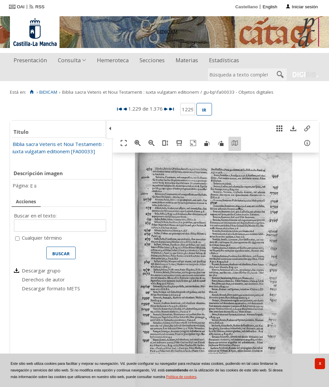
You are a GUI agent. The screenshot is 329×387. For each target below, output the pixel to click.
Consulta (69, 60)
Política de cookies (181, 377)
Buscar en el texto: (35, 215)
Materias (187, 60)
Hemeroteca (113, 60)
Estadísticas (224, 60)
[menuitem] (32, 60)
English (270, 6)
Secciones (152, 60)
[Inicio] (31, 92)
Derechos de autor (43, 279)
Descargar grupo (41, 270)
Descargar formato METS (51, 288)
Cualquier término (42, 237)
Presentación (30, 60)
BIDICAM (48, 92)
